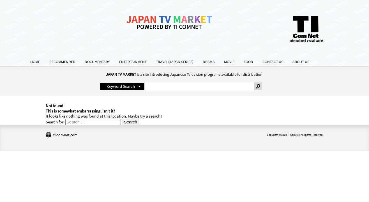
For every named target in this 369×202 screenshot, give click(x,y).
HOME (35, 61)
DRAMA (209, 61)
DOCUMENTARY (97, 61)
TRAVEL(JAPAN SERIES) (174, 61)
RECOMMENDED (62, 61)
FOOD (248, 61)
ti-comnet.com (65, 134)
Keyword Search (121, 86)
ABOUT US (300, 61)
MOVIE (229, 61)
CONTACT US (272, 61)
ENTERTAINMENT (133, 61)
